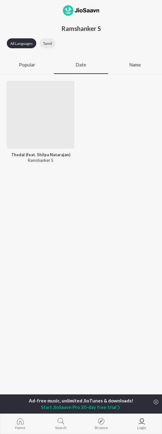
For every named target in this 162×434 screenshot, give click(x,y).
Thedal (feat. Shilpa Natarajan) (40, 154)
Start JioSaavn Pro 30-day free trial (81, 407)
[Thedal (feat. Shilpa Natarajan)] (40, 114)
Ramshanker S (40, 160)
